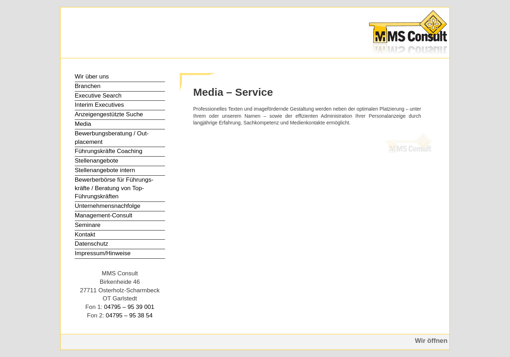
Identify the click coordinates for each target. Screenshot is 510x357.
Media (83, 124)
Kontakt (85, 234)
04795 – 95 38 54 (129, 315)
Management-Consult (103, 215)
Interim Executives (99, 104)
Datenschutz (91, 243)
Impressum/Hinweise (103, 253)
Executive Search (98, 95)
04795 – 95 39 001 (129, 307)
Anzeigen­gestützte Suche (109, 114)
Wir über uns (92, 76)
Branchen (88, 86)
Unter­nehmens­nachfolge (107, 206)
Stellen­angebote (96, 160)
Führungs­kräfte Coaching (108, 151)
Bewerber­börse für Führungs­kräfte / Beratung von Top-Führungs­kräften (114, 188)
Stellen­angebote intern (105, 170)
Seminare (88, 225)
